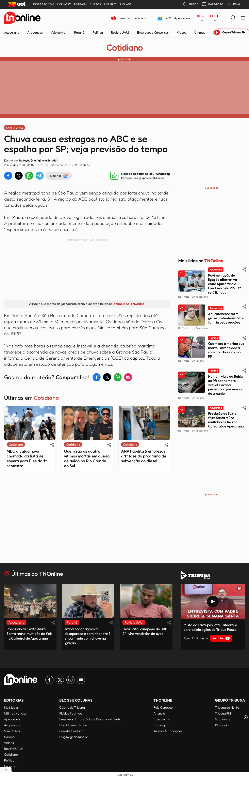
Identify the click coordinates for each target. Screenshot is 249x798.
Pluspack (221, 725)
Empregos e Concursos (153, 32)
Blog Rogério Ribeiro (73, 737)
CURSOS (95, 4)
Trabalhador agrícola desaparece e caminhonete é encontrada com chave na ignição (88, 636)
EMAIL (234, 4)
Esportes (10, 766)
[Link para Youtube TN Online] (81, 680)
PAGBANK (80, 4)
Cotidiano (124, 48)
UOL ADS (126, 4)
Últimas (199, 32)
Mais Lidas (11, 707)
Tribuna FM (223, 713)
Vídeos (181, 32)
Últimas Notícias (15, 713)
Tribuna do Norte (227, 707)
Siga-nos (59, 176)
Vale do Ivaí (58, 32)
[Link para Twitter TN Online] (60, 680)
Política (98, 32)
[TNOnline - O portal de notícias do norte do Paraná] (22, 18)
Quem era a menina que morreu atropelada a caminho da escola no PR (226, 349)
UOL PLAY (110, 4)
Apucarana (11, 32)
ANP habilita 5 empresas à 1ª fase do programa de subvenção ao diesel (143, 456)
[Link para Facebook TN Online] (49, 680)
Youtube (221, 638)
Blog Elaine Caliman (73, 725)
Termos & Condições (167, 731)
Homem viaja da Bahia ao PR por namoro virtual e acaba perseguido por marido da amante (225, 384)
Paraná (79, 32)
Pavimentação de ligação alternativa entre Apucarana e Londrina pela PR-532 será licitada (224, 283)
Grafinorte (222, 719)
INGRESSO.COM (43, 4)
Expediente (161, 719)
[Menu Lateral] (243, 18)
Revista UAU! (120, 32)
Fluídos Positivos (70, 713)
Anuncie (159, 713)
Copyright (160, 725)
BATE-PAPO (212, 4)
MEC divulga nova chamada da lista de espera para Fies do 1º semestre (27, 458)
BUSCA (190, 4)
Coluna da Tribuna (72, 707)
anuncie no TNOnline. (129, 304)
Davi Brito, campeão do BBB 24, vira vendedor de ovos (144, 631)
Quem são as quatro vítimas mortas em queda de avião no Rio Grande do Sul (87, 458)
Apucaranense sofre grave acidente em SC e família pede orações (226, 318)
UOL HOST (64, 4)
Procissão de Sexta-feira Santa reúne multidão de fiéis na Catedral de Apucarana (226, 419)
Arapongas (35, 32)
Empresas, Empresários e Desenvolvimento (90, 719)
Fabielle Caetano (71, 731)
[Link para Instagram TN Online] (70, 680)
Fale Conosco (163, 707)
